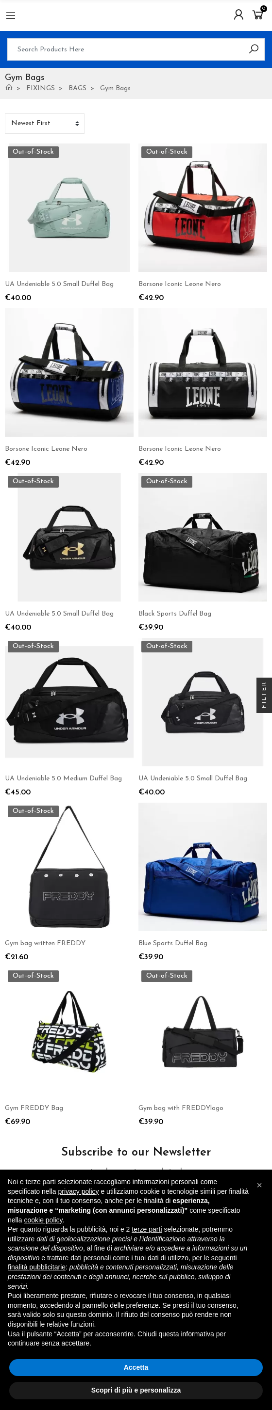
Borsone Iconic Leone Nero (179, 284)
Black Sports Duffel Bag (174, 614)
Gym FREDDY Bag (34, 1108)
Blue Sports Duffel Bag (172, 943)
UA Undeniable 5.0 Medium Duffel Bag (63, 778)
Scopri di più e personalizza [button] (136, 1390)
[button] (259, 1185)
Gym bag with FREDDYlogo (180, 1108)
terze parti (147, 1229)
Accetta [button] (136, 1367)
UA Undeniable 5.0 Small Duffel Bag (59, 284)
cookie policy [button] (43, 1220)
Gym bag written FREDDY (45, 943)
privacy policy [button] (78, 1191)
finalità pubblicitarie (37, 1267)
